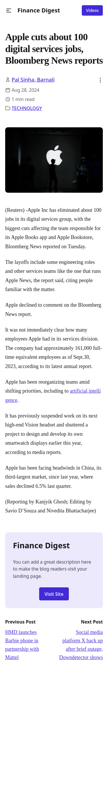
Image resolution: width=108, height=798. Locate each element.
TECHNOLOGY (27, 108)
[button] (9, 10)
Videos (92, 10)
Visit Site (54, 594)
